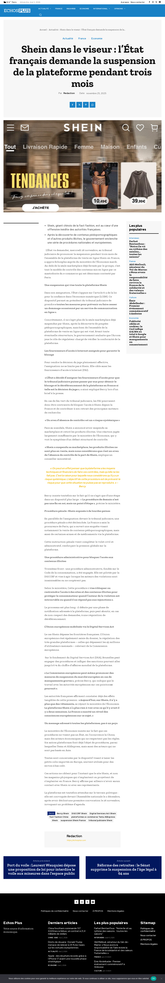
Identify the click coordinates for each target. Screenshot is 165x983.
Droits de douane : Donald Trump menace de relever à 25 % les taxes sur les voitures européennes (66, 944)
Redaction (69, 93)
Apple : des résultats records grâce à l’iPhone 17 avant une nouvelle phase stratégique (67, 958)
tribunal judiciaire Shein (100, 820)
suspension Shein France (73, 820)
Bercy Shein (63, 813)
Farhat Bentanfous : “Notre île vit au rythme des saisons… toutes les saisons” (138, 249)
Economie (96, 38)
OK (153, 978)
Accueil (43, 29)
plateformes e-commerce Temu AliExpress (93, 817)
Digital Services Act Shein (103, 813)
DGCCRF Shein (79, 813)
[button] (40, 14)
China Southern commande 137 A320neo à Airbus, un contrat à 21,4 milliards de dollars (66, 931)
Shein (55, 820)
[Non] (161, 978)
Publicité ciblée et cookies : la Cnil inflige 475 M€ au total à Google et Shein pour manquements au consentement (138, 333)
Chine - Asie (53, 937)
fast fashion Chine (59, 817)
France (82, 38)
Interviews (134, 238)
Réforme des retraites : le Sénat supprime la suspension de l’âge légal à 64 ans (123, 869)
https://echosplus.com (76, 840)
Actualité (53, 29)
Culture (132, 297)
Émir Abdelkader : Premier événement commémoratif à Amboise (138, 307)
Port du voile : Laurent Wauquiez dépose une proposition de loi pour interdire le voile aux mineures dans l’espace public (41, 869)
